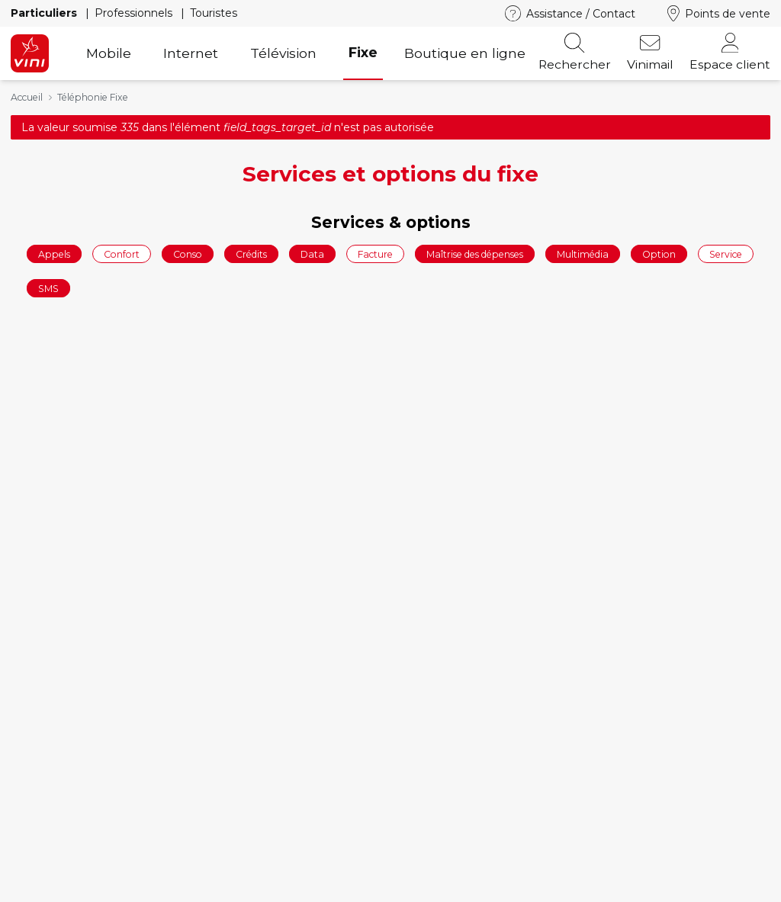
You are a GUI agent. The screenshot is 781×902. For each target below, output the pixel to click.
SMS (48, 288)
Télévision (283, 53)
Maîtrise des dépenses (474, 253)
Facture (375, 253)
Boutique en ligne (464, 53)
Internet (190, 53)
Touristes (213, 13)
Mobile (108, 53)
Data (312, 253)
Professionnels (135, 13)
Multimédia (583, 253)
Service (725, 253)
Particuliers (45, 13)
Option (659, 253)
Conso (187, 253)
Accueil (27, 97)
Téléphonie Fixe (92, 97)
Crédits (251, 253)
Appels (54, 253)
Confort (122, 253)
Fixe (363, 52)
